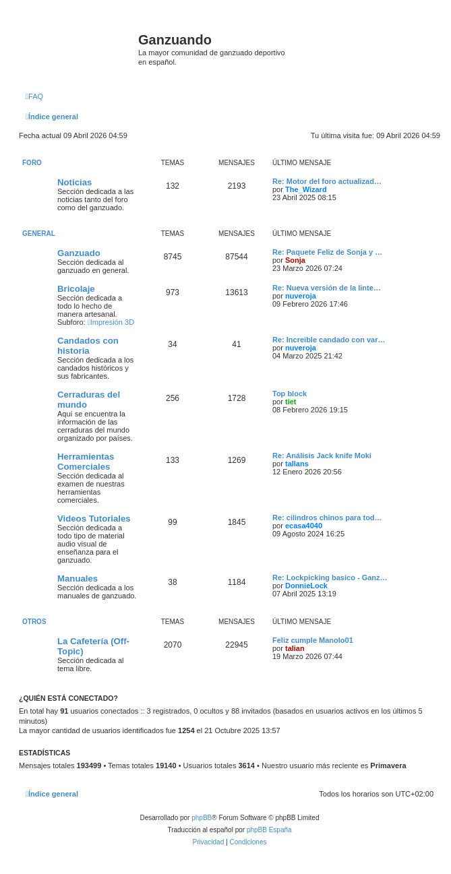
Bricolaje (76, 289)
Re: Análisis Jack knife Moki (321, 455)
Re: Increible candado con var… (329, 340)
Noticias (74, 182)
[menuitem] (34, 96)
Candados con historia (88, 346)
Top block (289, 393)
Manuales (77, 578)
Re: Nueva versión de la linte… (326, 288)
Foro (32, 162)
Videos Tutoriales (94, 518)
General (38, 233)
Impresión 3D (111, 322)
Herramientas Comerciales (85, 461)
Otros (34, 621)
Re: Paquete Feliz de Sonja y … (327, 252)
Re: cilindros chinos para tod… (327, 517)
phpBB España (269, 830)
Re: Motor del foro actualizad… (327, 181)
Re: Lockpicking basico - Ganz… (330, 577)
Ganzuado (78, 253)
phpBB (201, 817)
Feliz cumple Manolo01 (312, 640)
